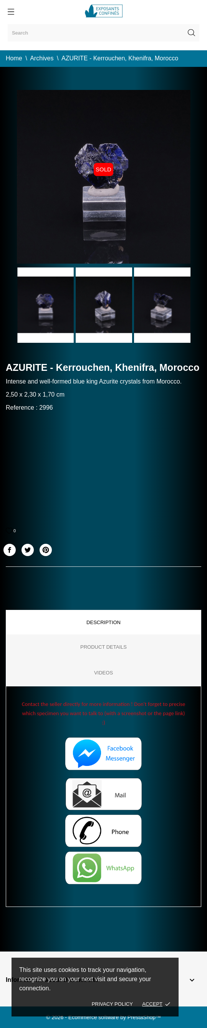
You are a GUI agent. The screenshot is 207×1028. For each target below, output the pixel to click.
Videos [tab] (103, 673)
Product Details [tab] (103, 647)
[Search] (103, 33)
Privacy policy (112, 1004)
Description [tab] (103, 622)
